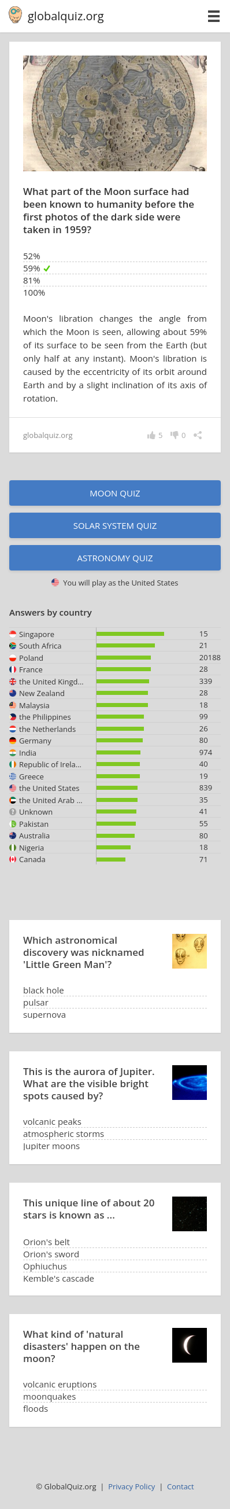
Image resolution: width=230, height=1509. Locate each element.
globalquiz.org (66, 16)
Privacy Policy (131, 1486)
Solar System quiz (115, 525)
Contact (180, 1486)
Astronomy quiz (115, 558)
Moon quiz (115, 493)
